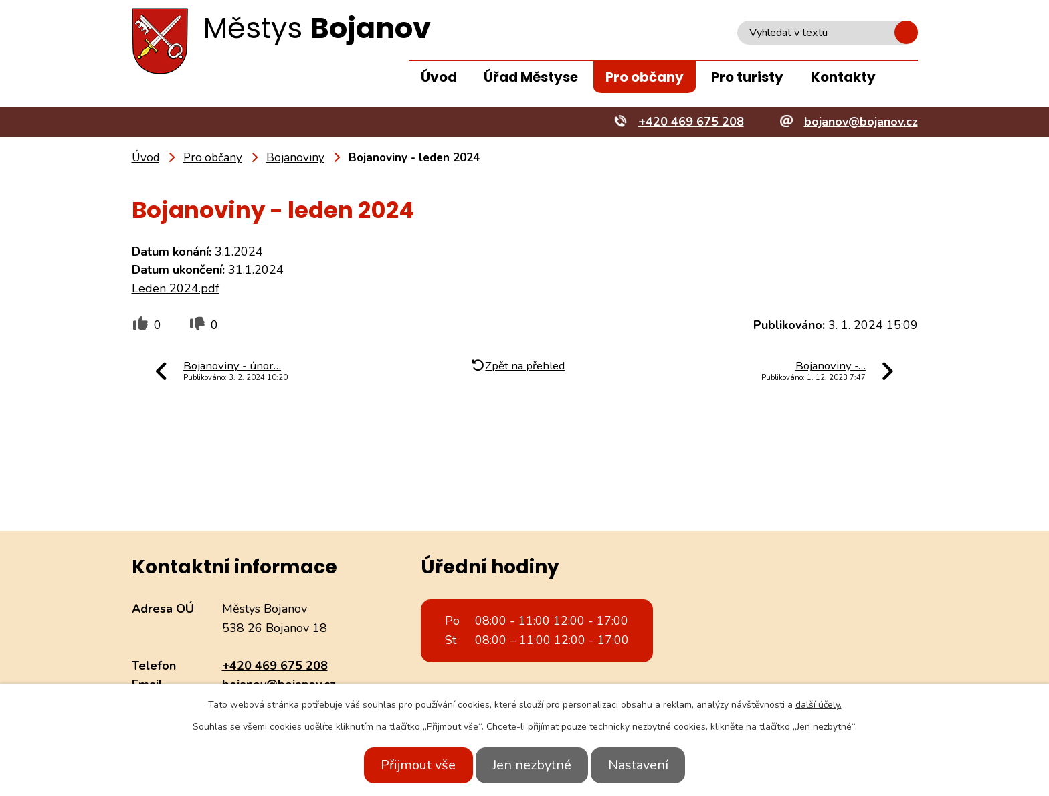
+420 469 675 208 (275, 666)
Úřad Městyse (531, 77)
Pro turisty (747, 77)
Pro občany (644, 77)
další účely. (818, 704)
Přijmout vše (409, 765)
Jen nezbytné (531, 765)
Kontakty (843, 77)
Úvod (439, 77)
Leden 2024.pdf (175, 288)
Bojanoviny (295, 157)
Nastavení (647, 765)
